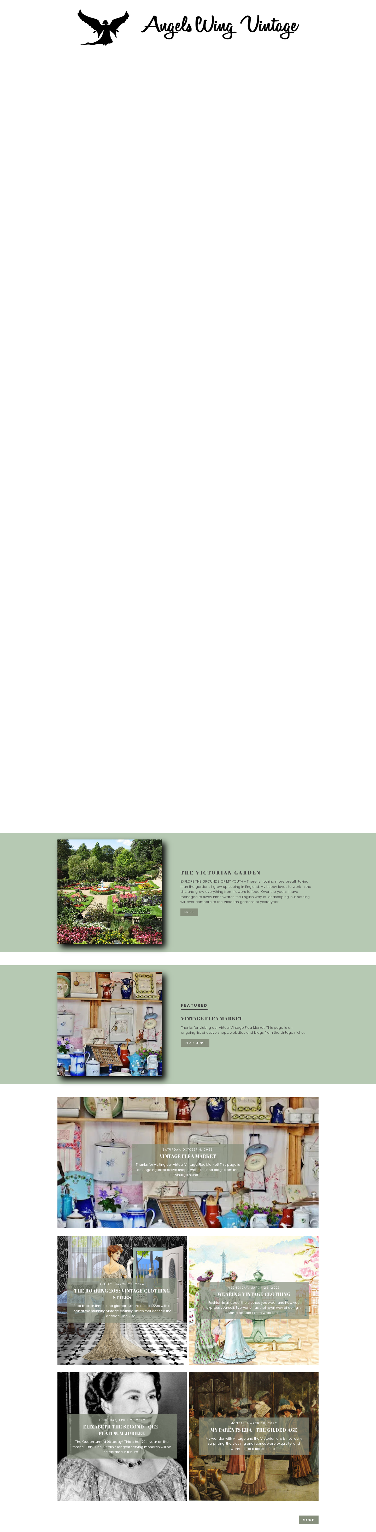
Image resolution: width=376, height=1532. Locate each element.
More (189, 912)
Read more (195, 1043)
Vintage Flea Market (212, 1018)
